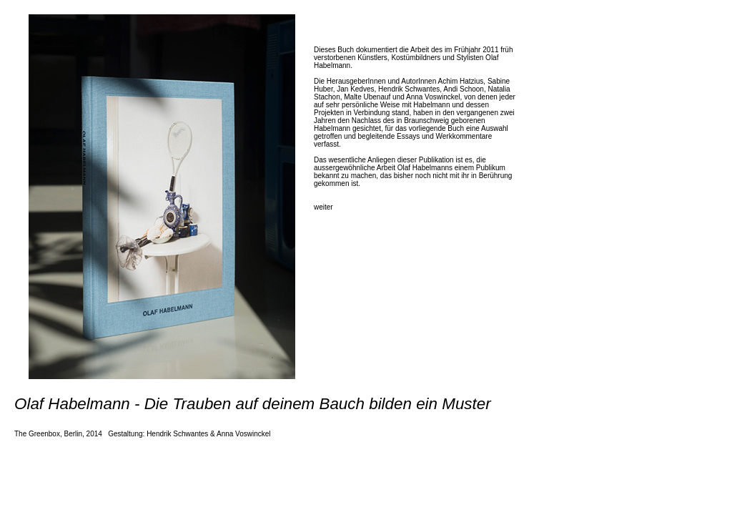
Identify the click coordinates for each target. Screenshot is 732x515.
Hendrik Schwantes (177, 434)
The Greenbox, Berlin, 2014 (58, 434)
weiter (323, 207)
